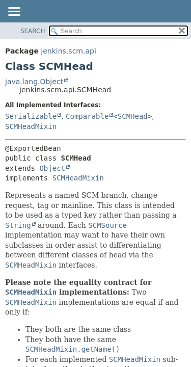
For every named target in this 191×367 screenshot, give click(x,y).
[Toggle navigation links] (13, 12)
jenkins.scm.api (68, 51)
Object (52, 168)
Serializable (31, 116)
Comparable (87, 116)
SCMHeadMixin (31, 126)
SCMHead (133, 116)
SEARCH (32, 31)
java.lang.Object (34, 81)
